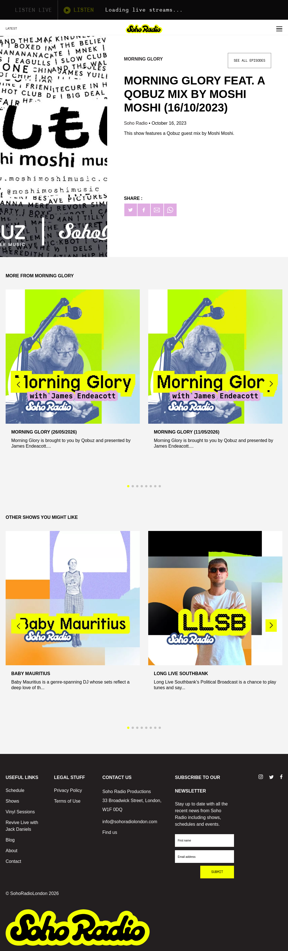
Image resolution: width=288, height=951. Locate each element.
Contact (13, 861)
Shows (12, 801)
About (11, 850)
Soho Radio (136, 123)
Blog (10, 840)
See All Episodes (249, 60)
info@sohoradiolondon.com (129, 821)
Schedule (15, 790)
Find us (109, 832)
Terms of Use (67, 801)
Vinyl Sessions (20, 811)
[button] (271, 384)
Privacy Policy (68, 790)
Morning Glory (143, 59)
